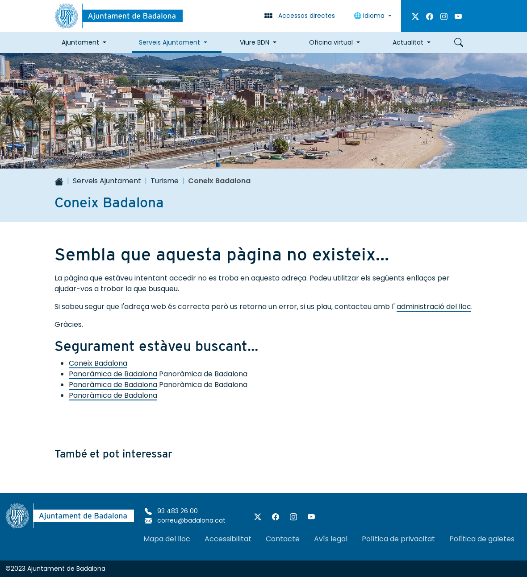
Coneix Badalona (98, 363)
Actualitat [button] (408, 42)
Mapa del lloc (166, 539)
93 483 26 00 (171, 511)
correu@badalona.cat (185, 520)
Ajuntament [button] (80, 42)
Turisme (165, 181)
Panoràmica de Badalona (113, 374)
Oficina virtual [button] (331, 42)
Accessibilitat (228, 539)
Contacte (283, 539)
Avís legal (330, 539)
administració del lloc (434, 306)
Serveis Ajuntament (107, 181)
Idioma (370, 15)
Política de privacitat (398, 539)
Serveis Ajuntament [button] (169, 42)
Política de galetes (481, 539)
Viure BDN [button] (254, 42)
